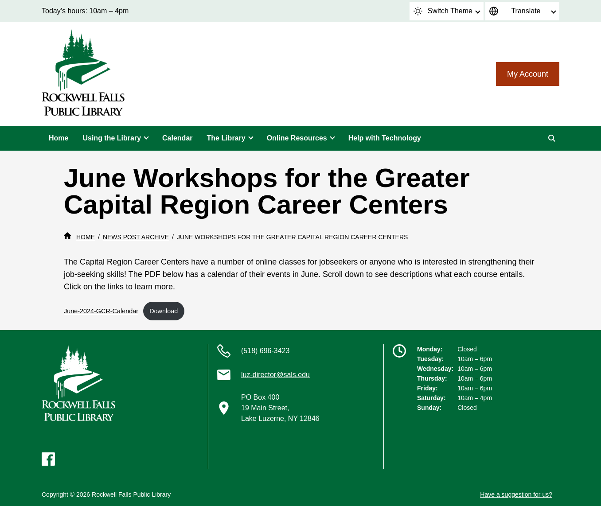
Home (58, 138)
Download (163, 311)
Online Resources (297, 138)
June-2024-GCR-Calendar (101, 311)
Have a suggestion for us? (516, 494)
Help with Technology (384, 138)
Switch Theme (443, 11)
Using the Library (111, 138)
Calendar (177, 138)
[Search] (551, 138)
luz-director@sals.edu (275, 374)
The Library (226, 138)
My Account (527, 74)
